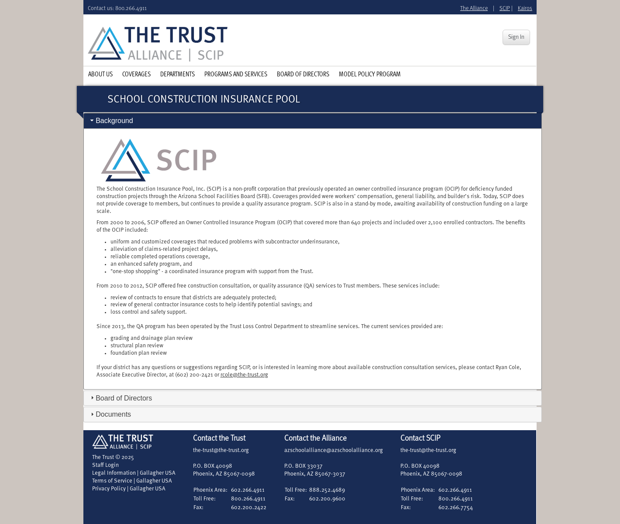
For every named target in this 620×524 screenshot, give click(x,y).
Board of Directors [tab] (120, 397)
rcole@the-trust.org (244, 375)
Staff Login (105, 465)
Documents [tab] (110, 414)
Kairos (525, 8)
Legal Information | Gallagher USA (134, 473)
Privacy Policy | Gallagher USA (128, 489)
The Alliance (474, 8)
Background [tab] (111, 120)
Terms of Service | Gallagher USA (132, 481)
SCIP (504, 8)
